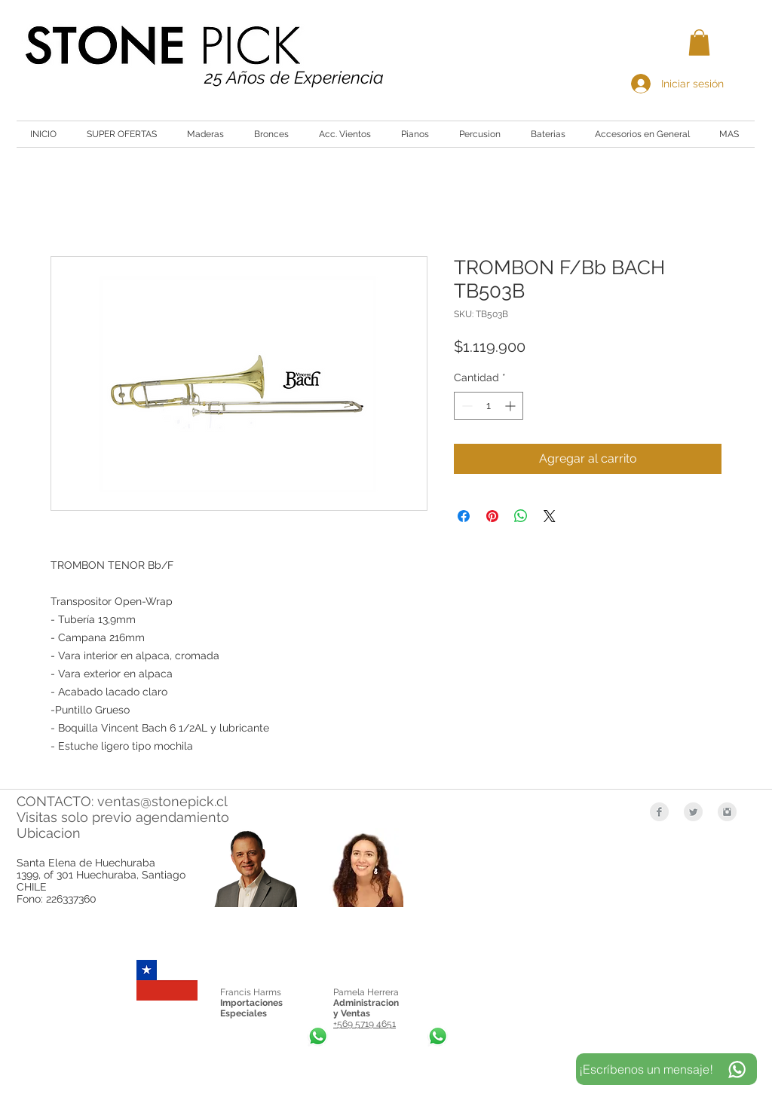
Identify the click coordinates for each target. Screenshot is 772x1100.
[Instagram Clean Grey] (727, 811)
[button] (699, 42)
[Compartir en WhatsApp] (521, 516)
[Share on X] (550, 516)
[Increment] (511, 406)
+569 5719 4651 (364, 1024)
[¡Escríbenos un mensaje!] (666, 1069)
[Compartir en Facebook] (464, 516)
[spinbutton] (488, 406)
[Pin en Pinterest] (492, 516)
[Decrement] (465, 406)
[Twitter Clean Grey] (693, 811)
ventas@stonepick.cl (162, 801)
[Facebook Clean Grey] (659, 811)
